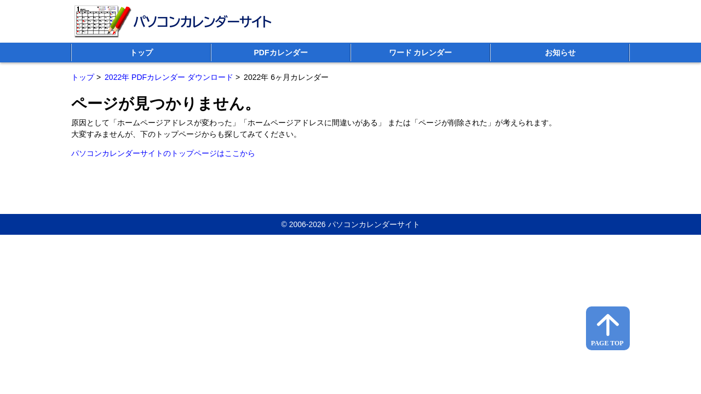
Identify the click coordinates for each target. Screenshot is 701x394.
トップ (141, 52)
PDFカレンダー (281, 52)
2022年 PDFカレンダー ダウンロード (169, 77)
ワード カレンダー (420, 52)
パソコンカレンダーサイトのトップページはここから (163, 153)
